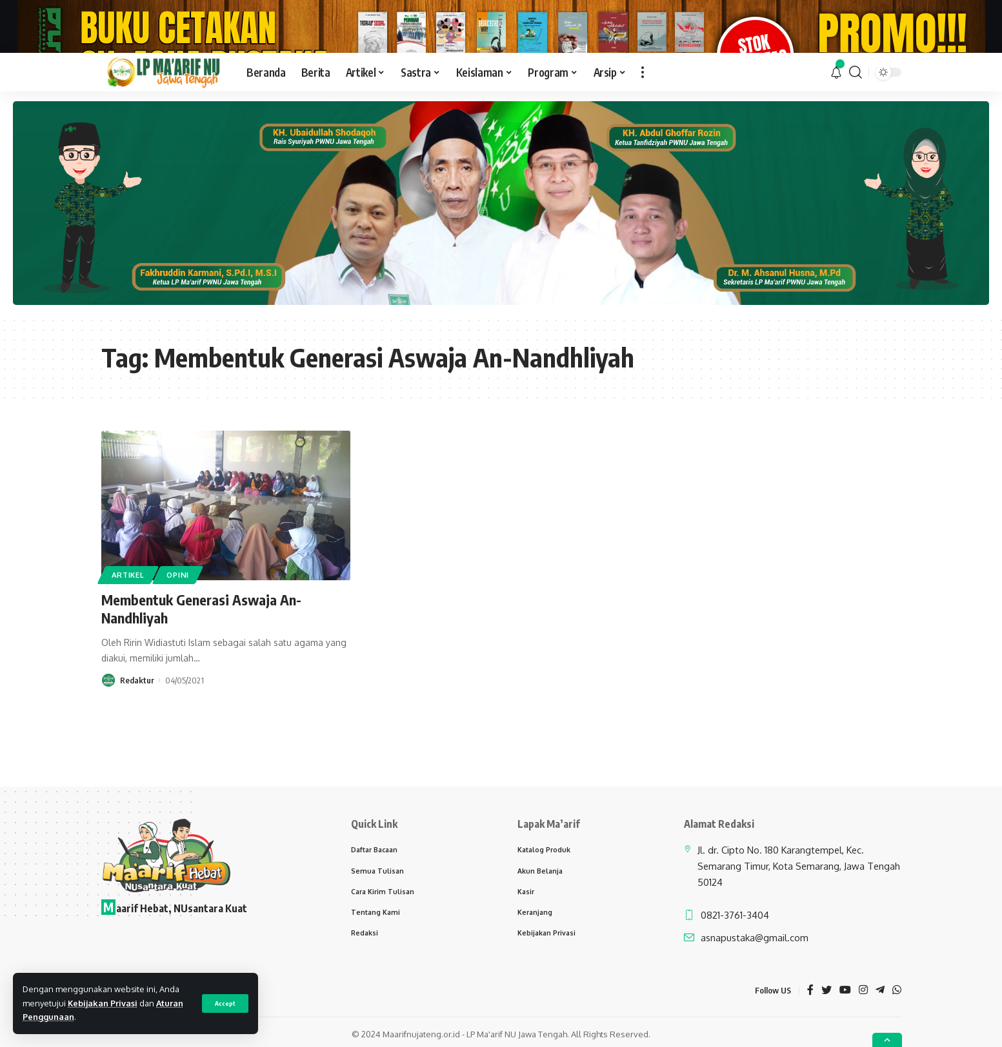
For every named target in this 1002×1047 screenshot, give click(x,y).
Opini (177, 636)
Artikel (128, 636)
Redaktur (137, 742)
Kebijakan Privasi (102, 1003)
